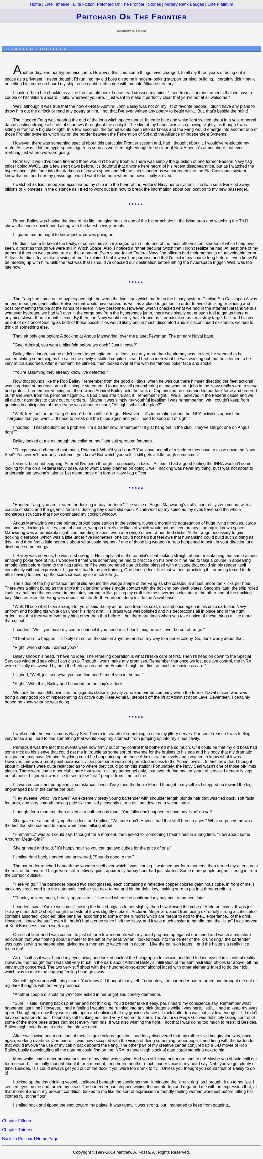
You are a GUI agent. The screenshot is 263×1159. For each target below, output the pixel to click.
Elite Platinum (220, 4)
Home (35, 4)
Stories (154, 4)
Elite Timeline (56, 4)
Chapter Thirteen (18, 1130)
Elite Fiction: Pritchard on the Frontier (109, 4)
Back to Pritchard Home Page (30, 1138)
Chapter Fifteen (16, 1121)
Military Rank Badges (184, 4)
